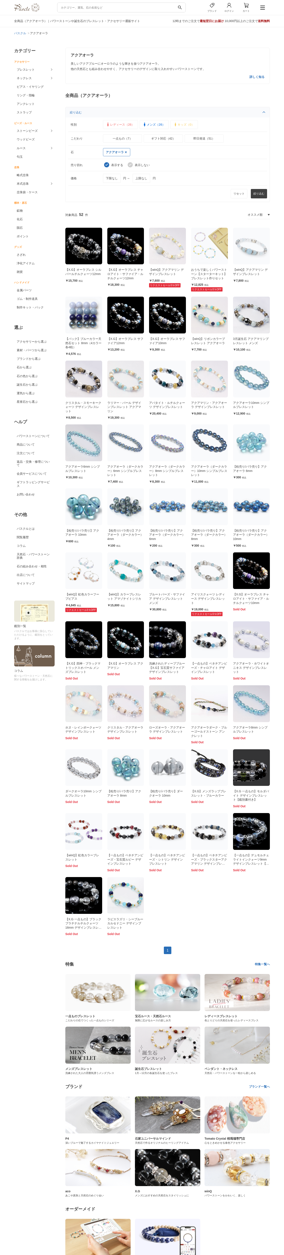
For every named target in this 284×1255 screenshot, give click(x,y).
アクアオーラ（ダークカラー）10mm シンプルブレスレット (209, 471)
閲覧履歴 (23, 537)
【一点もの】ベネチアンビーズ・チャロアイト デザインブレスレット (209, 668)
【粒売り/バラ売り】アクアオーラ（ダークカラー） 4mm (125, 535)
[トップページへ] (26, 10)
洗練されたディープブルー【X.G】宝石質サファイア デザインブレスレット (167, 668)
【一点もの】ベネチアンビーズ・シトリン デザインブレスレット (167, 859)
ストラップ (24, 112)
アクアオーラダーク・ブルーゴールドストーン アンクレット (209, 732)
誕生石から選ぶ (27, 384)
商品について (26, 444)
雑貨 (20, 272)
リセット (239, 193)
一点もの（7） (122, 138)
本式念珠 (23, 183)
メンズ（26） (153, 124)
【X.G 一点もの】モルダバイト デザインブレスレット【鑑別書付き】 (251, 795)
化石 (20, 219)
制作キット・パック (30, 307)
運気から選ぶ (26, 393)
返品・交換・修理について (33, 463)
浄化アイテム (26, 263)
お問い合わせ (26, 494)
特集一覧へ (262, 964)
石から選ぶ (24, 367)
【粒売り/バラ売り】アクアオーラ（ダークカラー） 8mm (209, 535)
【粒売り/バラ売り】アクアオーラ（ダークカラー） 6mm (167, 535)
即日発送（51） (204, 138)
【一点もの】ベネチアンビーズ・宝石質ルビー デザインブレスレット (125, 859)
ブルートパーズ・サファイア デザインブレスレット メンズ (167, 598)
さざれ (21, 254)
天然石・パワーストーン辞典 (33, 556)
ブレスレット (26, 69)
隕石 (20, 227)
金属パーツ (24, 290)
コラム (21, 545)
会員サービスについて (32, 473)
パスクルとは (26, 528)
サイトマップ (26, 583)
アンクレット (26, 104)
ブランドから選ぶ (29, 358)
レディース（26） (120, 124)
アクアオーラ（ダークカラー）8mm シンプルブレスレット (167, 471)
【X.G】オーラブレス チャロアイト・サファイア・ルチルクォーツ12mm (125, 274)
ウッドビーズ (26, 139)
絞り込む (167, 112)
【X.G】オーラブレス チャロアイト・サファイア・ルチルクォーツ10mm (251, 598)
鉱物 (20, 210)
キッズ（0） (183, 124)
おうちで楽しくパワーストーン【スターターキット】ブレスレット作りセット (209, 274)
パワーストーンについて (33, 436)
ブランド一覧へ (259, 1086)
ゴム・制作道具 (27, 298)
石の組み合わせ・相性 (32, 566)
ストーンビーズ (27, 130)
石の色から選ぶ (27, 376)
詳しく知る (257, 77)
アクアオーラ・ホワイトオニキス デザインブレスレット (251, 668)
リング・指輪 (26, 95)
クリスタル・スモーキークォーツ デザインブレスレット (83, 407)
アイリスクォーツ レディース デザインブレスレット (208, 598)
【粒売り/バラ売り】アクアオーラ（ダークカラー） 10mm (251, 535)
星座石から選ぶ (27, 401)
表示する (113, 164)
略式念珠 (23, 175)
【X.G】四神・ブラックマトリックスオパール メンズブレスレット (82, 668)
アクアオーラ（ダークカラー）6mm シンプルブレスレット (125, 471)
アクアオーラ (116, 152)
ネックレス (24, 78)
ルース (21, 148)
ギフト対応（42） (163, 138)
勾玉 (20, 156)
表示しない (139, 164)
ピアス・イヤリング (30, 86)
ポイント (23, 236)
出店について (26, 575)
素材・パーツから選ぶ (32, 350)
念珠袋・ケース (27, 192)
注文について (26, 453)
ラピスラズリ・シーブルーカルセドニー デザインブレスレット (125, 923)
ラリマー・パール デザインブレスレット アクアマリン (124, 407)
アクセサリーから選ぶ (32, 341)
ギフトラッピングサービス (33, 483)
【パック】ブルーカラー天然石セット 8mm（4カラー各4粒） (83, 343)
